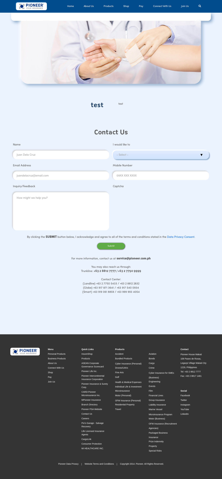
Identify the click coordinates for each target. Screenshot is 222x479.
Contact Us (87, 414)
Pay (141, 6)
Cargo (152, 363)
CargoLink (86, 439)
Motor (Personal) (123, 395)
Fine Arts (119, 372)
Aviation (152, 354)
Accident (119, 354)
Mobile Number (122, 165)
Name (17, 144)
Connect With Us (162, 6)
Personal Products (56, 354)
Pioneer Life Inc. (89, 371)
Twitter (184, 400)
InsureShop (87, 354)
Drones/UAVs (121, 368)
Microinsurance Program (160, 414)
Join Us (185, 6)
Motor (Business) (157, 418)
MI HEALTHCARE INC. (93, 448)
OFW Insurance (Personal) (128, 400)
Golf (117, 377)
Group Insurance (157, 400)
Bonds (152, 358)
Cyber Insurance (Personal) (128, 363)
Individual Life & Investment (128, 386)
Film (151, 391)
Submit (111, 246)
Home (70, 6)
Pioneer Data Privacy (68, 464)
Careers (85, 418)
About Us (89, 6)
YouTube (185, 409)
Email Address (22, 165)
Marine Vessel (155, 409)
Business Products (57, 358)
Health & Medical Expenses (128, 382)
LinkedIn (185, 414)
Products (108, 6)
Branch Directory (90, 404)
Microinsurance (122, 391)
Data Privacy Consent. (181, 237)
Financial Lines (156, 395)
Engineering (154, 381)
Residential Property (125, 404)
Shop (126, 6)
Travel (118, 409)
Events (152, 386)
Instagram (185, 404)
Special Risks (155, 451)
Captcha (118, 186)
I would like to (121, 144)
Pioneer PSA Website (92, 409)
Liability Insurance (157, 404)
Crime (151, 368)
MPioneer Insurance (91, 400)
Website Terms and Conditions (99, 464)
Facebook (185, 395)
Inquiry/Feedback (24, 186)
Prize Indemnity (156, 441)
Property (153, 446)
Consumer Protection (92, 444)
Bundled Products (123, 358)
